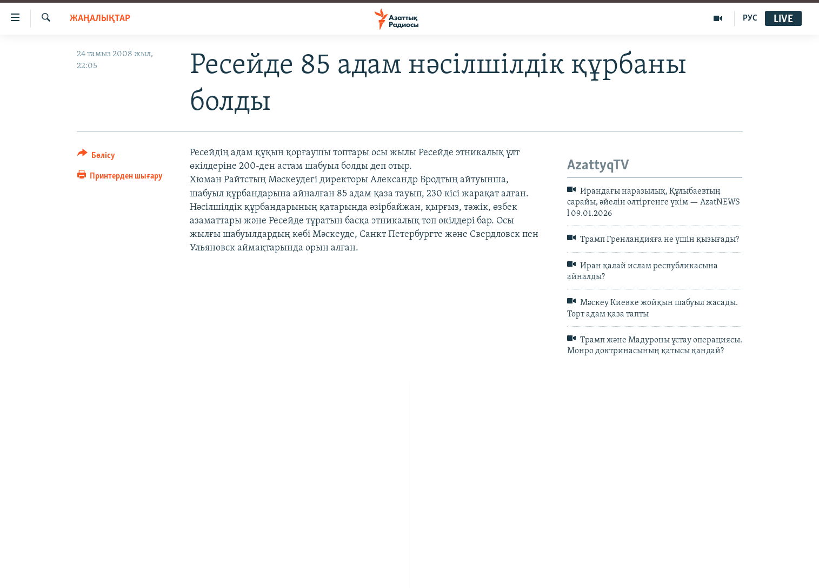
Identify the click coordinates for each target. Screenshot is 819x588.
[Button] (96, 157)
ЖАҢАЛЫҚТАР (100, 19)
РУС (750, 18)
